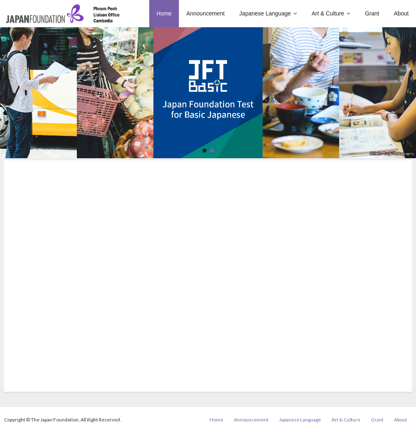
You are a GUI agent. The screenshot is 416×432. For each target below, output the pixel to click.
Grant (377, 420)
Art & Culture (345, 420)
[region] (208, 92)
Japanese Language (300, 420)
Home (216, 420)
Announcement (251, 420)
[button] (205, 150)
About (400, 420)
